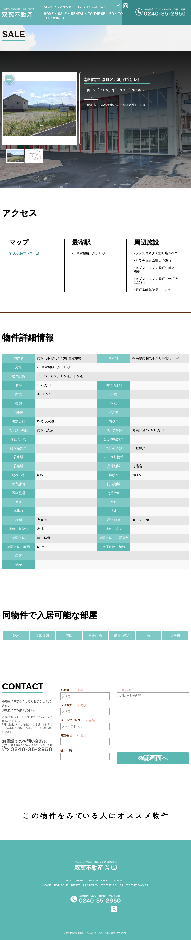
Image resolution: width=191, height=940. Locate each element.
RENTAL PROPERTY (84, 884)
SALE (62, 14)
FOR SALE (61, 884)
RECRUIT (81, 6)
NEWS (80, 879)
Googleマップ (24, 253)
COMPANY (64, 6)
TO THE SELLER (101, 14)
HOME (49, 14)
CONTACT (99, 6)
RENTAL (77, 14)
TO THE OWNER (137, 884)
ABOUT (49, 6)
